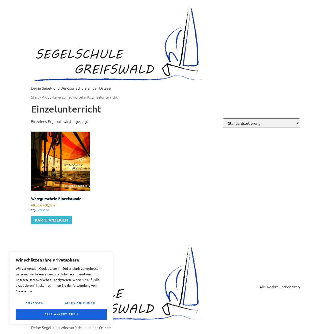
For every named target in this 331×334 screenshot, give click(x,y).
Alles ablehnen (80, 304)
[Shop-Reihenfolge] (261, 123)
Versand (43, 210)
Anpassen (34, 304)
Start (35, 97)
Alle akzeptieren (61, 314)
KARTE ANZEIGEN (51, 219)
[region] (61, 289)
